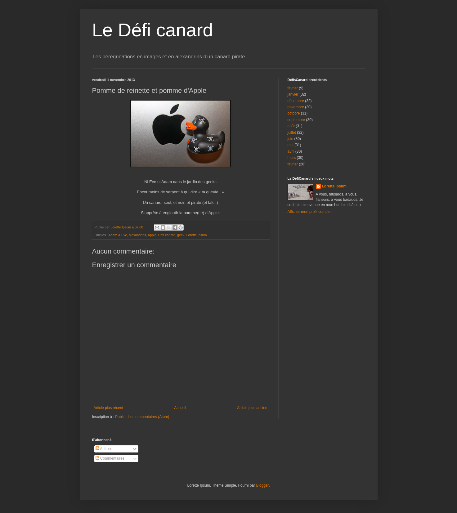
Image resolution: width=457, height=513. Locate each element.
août (291, 126)
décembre (296, 101)
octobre (294, 113)
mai (290, 145)
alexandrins (137, 235)
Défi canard (166, 235)
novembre (296, 107)
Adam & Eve (118, 235)
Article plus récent (108, 408)
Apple (152, 235)
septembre (296, 120)
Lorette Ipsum (196, 235)
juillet (292, 132)
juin (290, 139)
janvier (293, 94)
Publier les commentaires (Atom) (142, 417)
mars (292, 157)
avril (291, 151)
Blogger (262, 485)
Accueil (180, 408)
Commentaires (110, 458)
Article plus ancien (252, 408)
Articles (104, 449)
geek (180, 235)
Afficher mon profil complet (310, 211)
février (293, 88)
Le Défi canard (152, 30)
